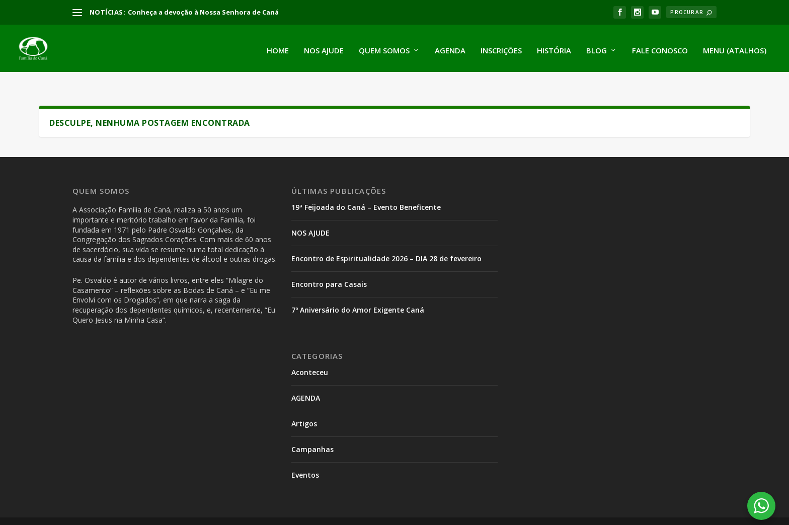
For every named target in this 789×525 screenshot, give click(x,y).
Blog (596, 46)
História (554, 46)
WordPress (255, 512)
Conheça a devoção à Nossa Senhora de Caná (203, 12)
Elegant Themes (151, 512)
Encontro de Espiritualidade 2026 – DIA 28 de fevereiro (386, 240)
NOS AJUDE (310, 214)
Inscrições (501, 46)
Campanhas (312, 430)
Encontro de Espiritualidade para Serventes (595, 510)
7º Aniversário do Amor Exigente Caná (357, 291)
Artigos (304, 405)
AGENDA (305, 379)
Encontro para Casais (329, 265)
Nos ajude (324, 46)
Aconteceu (309, 354)
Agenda (450, 46)
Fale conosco (660, 46)
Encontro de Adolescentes (466, 510)
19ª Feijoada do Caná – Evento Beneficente (366, 189)
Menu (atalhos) (734, 46)
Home (278, 46)
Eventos (305, 456)
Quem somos (384, 46)
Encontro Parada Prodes (370, 510)
